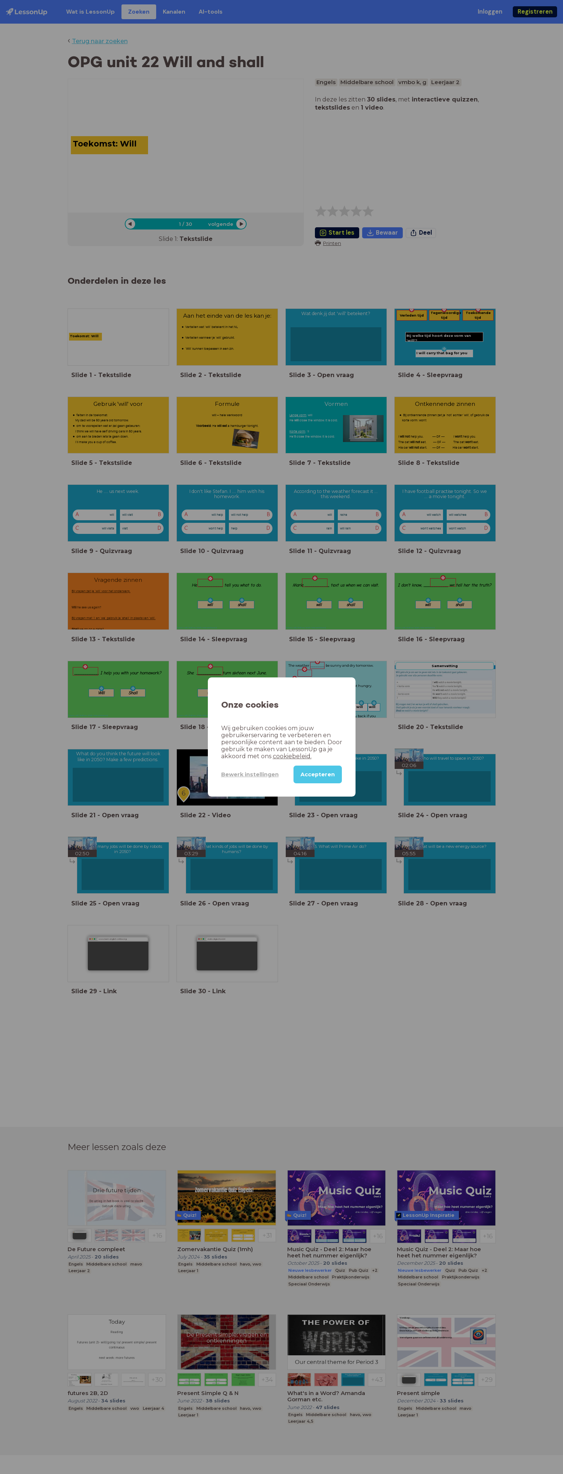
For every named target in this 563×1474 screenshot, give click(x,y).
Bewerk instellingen (250, 774)
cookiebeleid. (292, 756)
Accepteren (318, 774)
